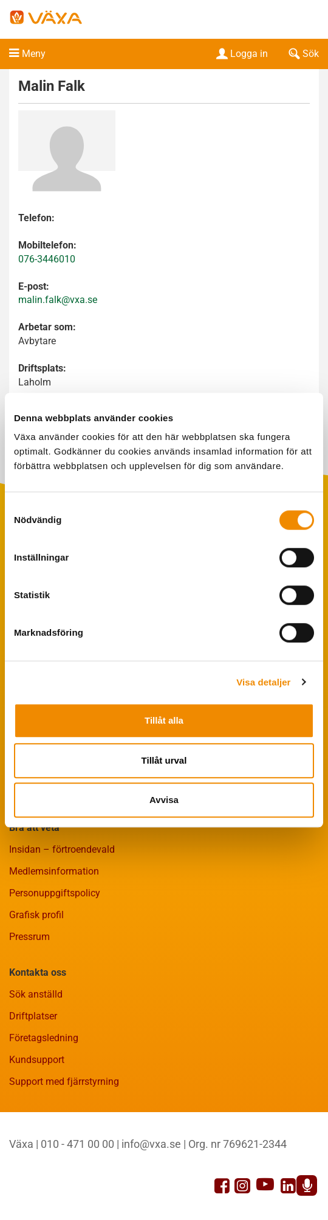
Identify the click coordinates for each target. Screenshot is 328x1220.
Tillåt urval (164, 760)
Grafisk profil (36, 915)
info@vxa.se (151, 1144)
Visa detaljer (263, 682)
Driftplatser (33, 1016)
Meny (34, 53)
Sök (302, 53)
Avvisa (164, 800)
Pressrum (29, 936)
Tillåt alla (164, 720)
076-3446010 (46, 259)
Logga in (241, 53)
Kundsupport (36, 1059)
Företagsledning (43, 1038)
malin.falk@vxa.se (57, 299)
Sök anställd (36, 994)
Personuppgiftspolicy (54, 893)
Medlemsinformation (54, 871)
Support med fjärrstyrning (64, 1081)
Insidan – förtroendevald (62, 849)
